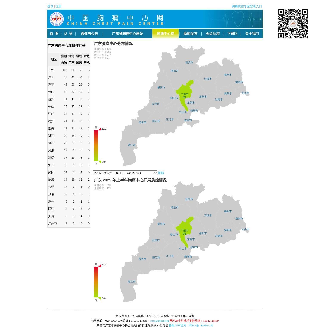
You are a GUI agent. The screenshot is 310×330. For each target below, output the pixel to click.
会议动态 (213, 33)
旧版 (161, 173)
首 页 (54, 33)
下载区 (232, 33)
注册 (59, 6)
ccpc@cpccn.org (159, 320)
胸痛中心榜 (165, 33)
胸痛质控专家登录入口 (247, 6)
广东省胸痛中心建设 (127, 33)
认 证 (68, 33)
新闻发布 (190, 33)
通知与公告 (89, 33)
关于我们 (252, 33)
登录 (50, 6)
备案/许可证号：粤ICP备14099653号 (191, 325)
